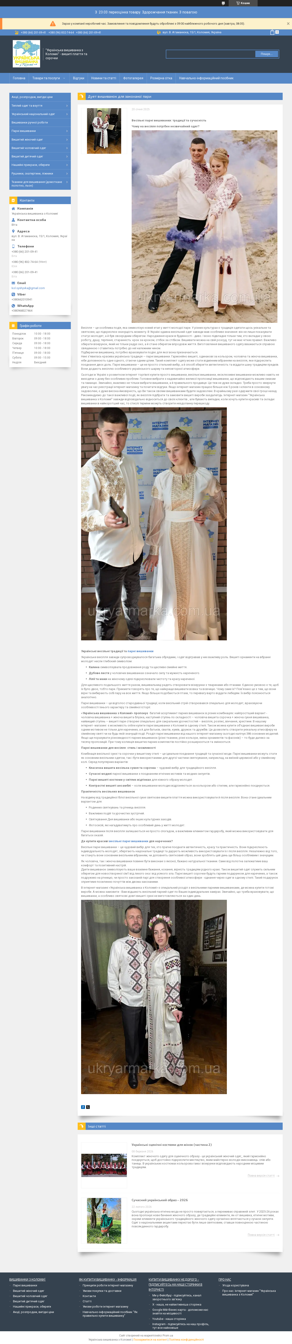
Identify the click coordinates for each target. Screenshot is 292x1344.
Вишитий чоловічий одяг (29, 148)
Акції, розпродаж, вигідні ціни (32, 97)
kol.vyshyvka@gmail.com (28, 288)
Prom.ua (168, 1335)
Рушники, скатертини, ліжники (32, 173)
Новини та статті (103, 78)
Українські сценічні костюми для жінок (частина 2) (172, 1145)
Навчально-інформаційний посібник (206, 78)
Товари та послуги (46, 78)
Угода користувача (235, 1285)
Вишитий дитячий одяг (27, 156)
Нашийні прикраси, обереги (31, 165)
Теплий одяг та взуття (27, 105)
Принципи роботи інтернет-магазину (108, 1285)
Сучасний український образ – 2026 (160, 1200)
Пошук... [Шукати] (266, 54)
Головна (19, 78)
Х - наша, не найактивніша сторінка (176, 1304)
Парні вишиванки (24, 131)
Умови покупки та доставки (102, 1291)
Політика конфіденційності (186, 1339)
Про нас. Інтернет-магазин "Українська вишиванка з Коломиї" (249, 1292)
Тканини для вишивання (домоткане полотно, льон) (37, 183)
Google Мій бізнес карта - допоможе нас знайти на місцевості (180, 1311)
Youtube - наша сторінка (169, 1319)
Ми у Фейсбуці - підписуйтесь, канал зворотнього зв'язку (176, 1297)
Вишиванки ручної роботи (30, 122)
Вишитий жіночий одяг (27, 139)
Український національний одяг (33, 114)
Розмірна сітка (161, 78)
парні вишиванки (141, 651)
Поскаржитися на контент (150, 1339)
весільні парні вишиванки (129, 841)
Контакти (89, 1296)
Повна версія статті (261, 1175)
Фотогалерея (133, 78)
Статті (87, 1301)
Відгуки (78, 78)
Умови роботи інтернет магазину (105, 1306)
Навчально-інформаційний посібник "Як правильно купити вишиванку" (110, 1313)
